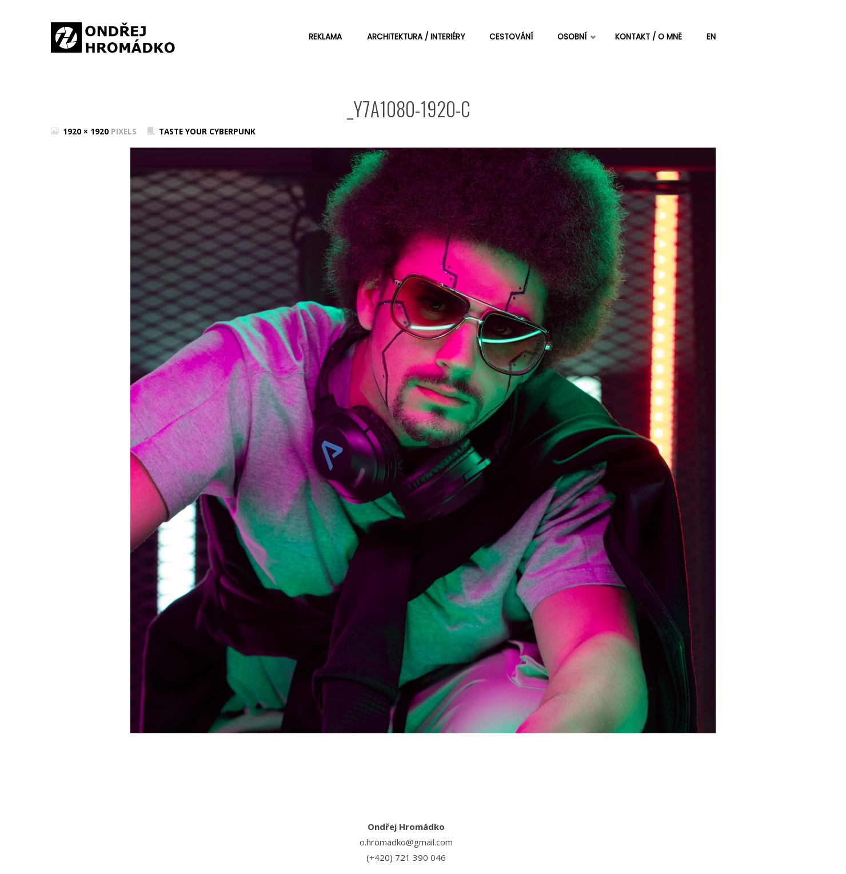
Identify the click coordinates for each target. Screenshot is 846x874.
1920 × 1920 (87, 131)
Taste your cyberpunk (207, 131)
